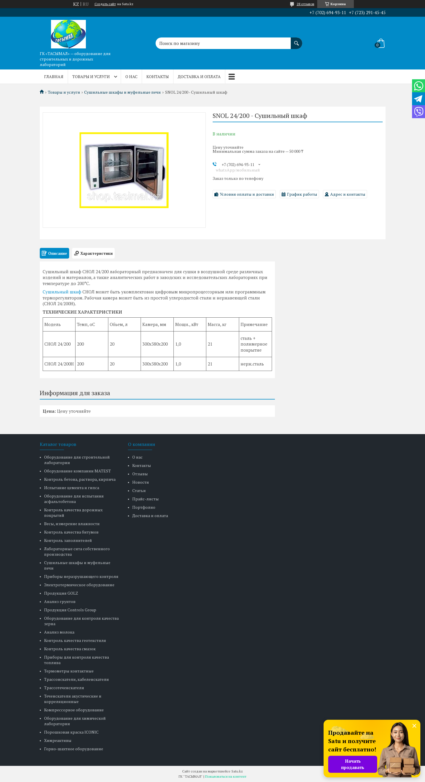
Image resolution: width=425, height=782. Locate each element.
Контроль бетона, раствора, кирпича (80, 479)
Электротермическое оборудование (79, 584)
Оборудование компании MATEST (77, 471)
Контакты (157, 76)
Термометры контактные (69, 671)
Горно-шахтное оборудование (73, 748)
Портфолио (143, 507)
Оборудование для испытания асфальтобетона (74, 498)
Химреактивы (57, 740)
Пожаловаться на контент (225, 776)
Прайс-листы (145, 499)
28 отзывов (305, 4)
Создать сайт (105, 4)
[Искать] (296, 40)
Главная (53, 76)
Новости (140, 482)
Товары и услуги (91, 76)
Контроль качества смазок (70, 648)
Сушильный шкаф (62, 292)
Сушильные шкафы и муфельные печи (122, 92)
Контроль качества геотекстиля (75, 640)
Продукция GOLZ (61, 593)
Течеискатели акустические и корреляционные (72, 698)
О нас (131, 76)
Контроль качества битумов (71, 532)
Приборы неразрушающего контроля (81, 576)
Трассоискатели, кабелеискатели (76, 679)
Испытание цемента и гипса (71, 487)
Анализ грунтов (59, 601)
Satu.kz (237, 771)
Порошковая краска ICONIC (71, 732)
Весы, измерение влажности (72, 523)
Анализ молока (59, 632)
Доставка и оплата (199, 76)
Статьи (139, 490)
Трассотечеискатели (64, 687)
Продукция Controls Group (70, 610)
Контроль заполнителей (68, 540)
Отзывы (140, 473)
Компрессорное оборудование (74, 710)
